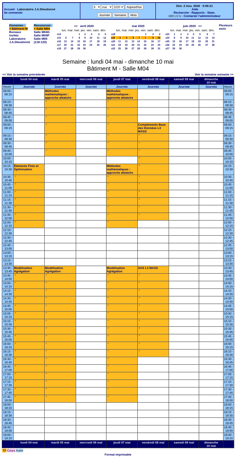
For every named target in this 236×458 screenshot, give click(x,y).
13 (65, 41)
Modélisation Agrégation (23, 269)
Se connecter (13, 12)
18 (98, 41)
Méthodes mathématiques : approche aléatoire (58, 94)
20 (65, 45)
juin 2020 (189, 26)
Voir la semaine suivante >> (214, 74)
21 (72, 45)
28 (72, 48)
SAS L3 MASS (148, 268)
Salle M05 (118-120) (40, 40)
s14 (59, 34)
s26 (167, 45)
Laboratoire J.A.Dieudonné (19, 40)
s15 (59, 37)
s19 (113, 37)
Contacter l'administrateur (202, 16)
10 (91, 37)
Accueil (9, 9)
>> (200, 26)
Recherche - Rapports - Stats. (194, 12)
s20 (113, 41)
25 (98, 45)
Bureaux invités (15, 33)
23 (84, 45)
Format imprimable (118, 454)
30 (84, 48)
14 (72, 41)
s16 (59, 41)
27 (65, 48)
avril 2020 (87, 26)
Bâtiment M (20, 28)
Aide (195, 9)
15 (78, 41)
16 (84, 41)
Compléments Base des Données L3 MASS (152, 128)
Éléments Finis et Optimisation (26, 167)
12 (104, 37)
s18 (59, 48)
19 (104, 41)
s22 (113, 48)
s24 (167, 37)
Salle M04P (41, 35)
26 (104, 45)
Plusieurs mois (225, 27)
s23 (167, 34)
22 (78, 45)
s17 (59, 45)
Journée (29, 86)
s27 (167, 48)
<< (76, 26)
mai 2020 (138, 26)
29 (78, 48)
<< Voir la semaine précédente (23, 74)
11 (98, 37)
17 (91, 41)
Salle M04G (42, 32)
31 (159, 48)
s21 (113, 45)
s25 (167, 41)
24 (91, 45)
